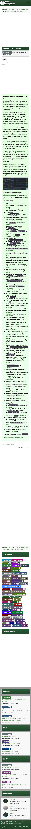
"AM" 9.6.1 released (8, 444)
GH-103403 (14, 302)
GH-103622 (9, 367)
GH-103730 (18, 398)
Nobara (15, 602)
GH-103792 (15, 402)
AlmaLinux (6, 560)
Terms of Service (10, 827)
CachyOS (24, 565)
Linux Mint (6, 591)
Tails (13, 623)
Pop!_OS (5, 607)
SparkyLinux (20, 620)
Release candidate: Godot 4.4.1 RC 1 (13, 437)
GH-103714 (16, 236)
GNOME (15, 578)
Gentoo (6, 578)
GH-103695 (21, 262)
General (17, 575)
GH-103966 (23, 412)
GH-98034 (8, 233)
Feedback (6, 575)
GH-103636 (24, 298)
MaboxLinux (6, 596)
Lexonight (12, 799)
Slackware (6, 617)
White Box (16, 625)
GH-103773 (14, 376)
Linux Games (7, 589)
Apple (6, 772)
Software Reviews (8, 620)
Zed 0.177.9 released (22, 448)
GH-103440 (19, 333)
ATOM (27, 827)
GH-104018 (14, 216)
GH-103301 (19, 210)
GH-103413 (9, 316)
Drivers (16, 570)
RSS (24, 827)
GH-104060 (21, 245)
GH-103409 (14, 431)
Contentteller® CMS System (14, 823)
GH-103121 (12, 329)
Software (7, 52)
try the (14, 169)
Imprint (3, 827)
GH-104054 (18, 219)
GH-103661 (14, 371)
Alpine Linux (17, 560)
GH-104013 (8, 312)
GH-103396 (12, 295)
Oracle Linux (7, 604)
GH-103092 (15, 391)
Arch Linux (6, 565)
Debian (6, 570)
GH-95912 (17, 324)
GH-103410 (15, 259)
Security (6, 615)
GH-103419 (24, 352)
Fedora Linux (21, 573)
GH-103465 (24, 241)
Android (6, 562)
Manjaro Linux (7, 599)
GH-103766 (8, 307)
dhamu (12, 813)
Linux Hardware (19, 589)
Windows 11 (7, 706)
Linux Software (19, 594)
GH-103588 (8, 321)
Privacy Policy (18, 827)
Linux (24, 583)
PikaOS (17, 604)
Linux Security (7, 594)
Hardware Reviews (17, 581)
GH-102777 (10, 379)
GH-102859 (16, 428)
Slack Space (17, 615)
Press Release (16, 607)
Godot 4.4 (13, 101)
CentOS (6, 568)
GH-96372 (8, 255)
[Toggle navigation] (28, 3)
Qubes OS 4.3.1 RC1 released (10, 751)
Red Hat (16, 609)
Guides (24, 578)
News (4, 59)
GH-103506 (21, 395)
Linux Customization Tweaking (11, 586)
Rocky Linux (17, 612)
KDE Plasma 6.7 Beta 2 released (11, 743)
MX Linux (6, 602)
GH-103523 (19, 228)
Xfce (25, 625)
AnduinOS (15, 562)
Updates (6, 625)
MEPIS (17, 599)
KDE (16, 583)
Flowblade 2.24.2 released (9, 736)
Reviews (6, 612)
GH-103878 (8, 407)
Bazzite (16, 565)
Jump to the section (12, 164)
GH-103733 (22, 348)
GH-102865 (15, 291)
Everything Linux (8, 573)
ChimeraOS (16, 568)
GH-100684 (10, 288)
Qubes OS (6, 609)
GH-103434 (20, 419)
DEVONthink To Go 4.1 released (10, 767)
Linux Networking (18, 591)
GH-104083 (11, 250)
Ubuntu (22, 623)
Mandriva (17, 596)
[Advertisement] (15, 29)
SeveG (11, 806)
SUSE (5, 623)
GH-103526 (22, 357)
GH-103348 (23, 416)
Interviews (6, 583)
